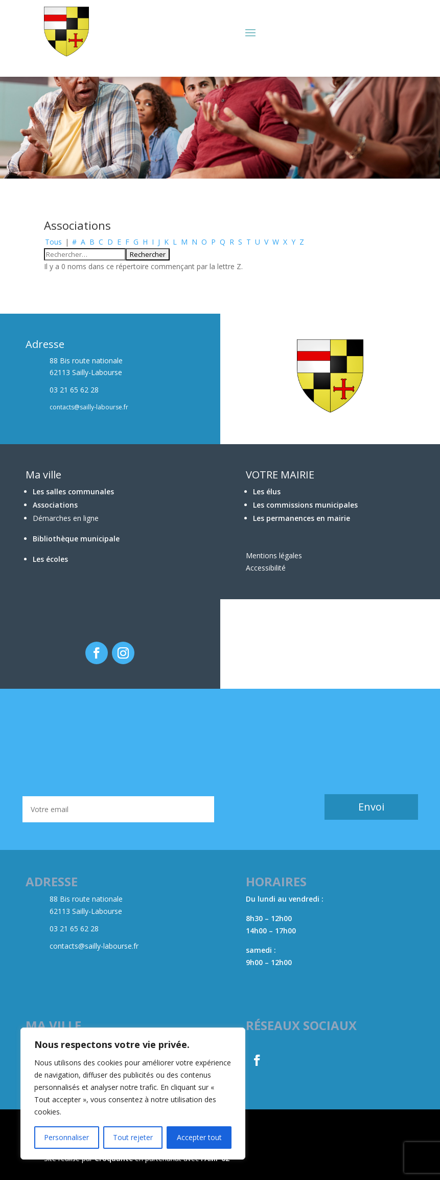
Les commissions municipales (305, 505)
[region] (132, 1094)
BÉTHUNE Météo (220, 742)
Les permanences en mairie (301, 518)
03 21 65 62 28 (74, 928)
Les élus (267, 491)
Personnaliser (66, 1137)
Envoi (371, 807)
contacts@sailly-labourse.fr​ (94, 946)
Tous (53, 242)
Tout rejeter (133, 1137)
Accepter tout (199, 1137)
